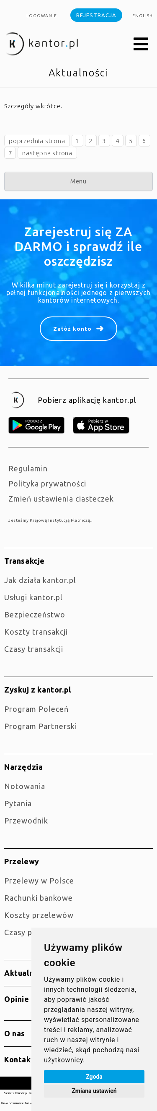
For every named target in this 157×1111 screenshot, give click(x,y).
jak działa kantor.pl (40, 580)
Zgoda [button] (94, 1076)
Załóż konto (72, 329)
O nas (14, 1033)
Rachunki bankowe (38, 898)
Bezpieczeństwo (34, 614)
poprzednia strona (37, 140)
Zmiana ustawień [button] (94, 1090)
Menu (78, 181)
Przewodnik (26, 820)
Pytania (18, 803)
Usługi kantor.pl (33, 597)
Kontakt (19, 1059)
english (142, 15)
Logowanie (41, 15)
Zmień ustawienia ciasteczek (61, 498)
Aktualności (26, 973)
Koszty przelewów (39, 915)
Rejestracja (96, 15)
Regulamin (28, 468)
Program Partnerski (40, 726)
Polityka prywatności (47, 483)
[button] (141, 44)
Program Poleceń (36, 709)
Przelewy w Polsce (39, 880)
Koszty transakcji (36, 631)
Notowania (24, 786)
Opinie (16, 999)
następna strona (47, 153)
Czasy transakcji (33, 649)
